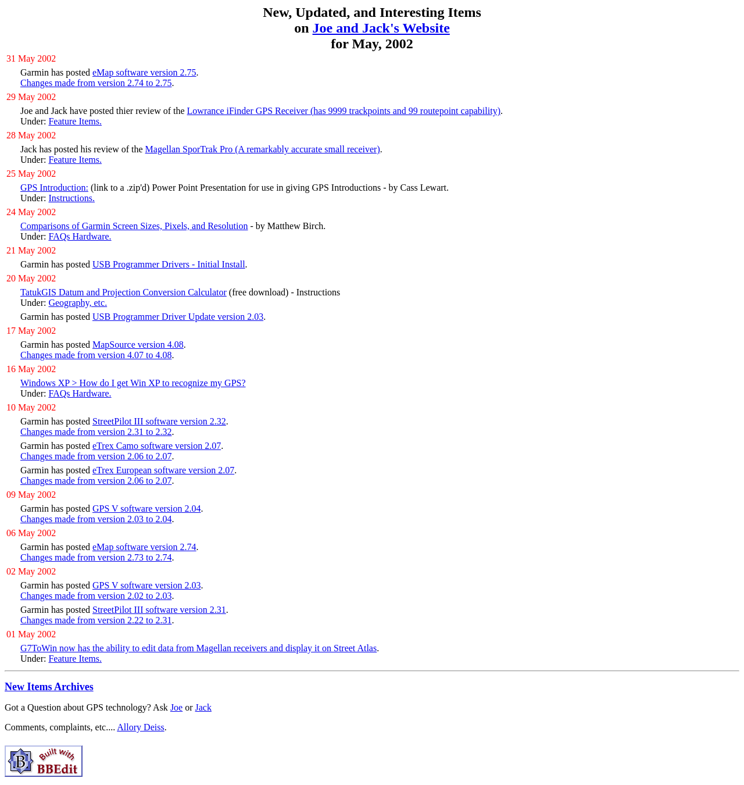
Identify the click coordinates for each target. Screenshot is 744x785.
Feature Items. (75, 121)
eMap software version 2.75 (144, 72)
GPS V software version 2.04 (146, 508)
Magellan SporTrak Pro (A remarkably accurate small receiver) (262, 149)
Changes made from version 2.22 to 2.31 (95, 620)
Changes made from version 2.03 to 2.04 (95, 519)
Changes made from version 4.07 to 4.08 (95, 355)
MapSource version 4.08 (138, 344)
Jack (203, 707)
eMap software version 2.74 (144, 547)
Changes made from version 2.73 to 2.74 (95, 557)
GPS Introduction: (54, 187)
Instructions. (71, 198)
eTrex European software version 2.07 (163, 470)
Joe (176, 707)
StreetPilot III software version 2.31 (159, 610)
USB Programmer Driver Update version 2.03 (177, 317)
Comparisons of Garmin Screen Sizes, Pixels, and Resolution (134, 226)
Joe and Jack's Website (381, 27)
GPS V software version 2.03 (146, 585)
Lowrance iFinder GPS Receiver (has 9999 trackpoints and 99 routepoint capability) (343, 111)
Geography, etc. (77, 303)
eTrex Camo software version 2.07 (156, 446)
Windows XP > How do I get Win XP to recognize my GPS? (133, 383)
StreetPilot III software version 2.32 (159, 421)
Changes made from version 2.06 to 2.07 (95, 456)
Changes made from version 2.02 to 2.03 (95, 596)
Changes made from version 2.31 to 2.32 (95, 432)
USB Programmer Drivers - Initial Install (168, 264)
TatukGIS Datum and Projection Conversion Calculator (123, 292)
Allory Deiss (140, 727)
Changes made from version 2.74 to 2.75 (95, 83)
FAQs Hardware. (79, 236)
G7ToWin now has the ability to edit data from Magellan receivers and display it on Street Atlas (198, 648)
